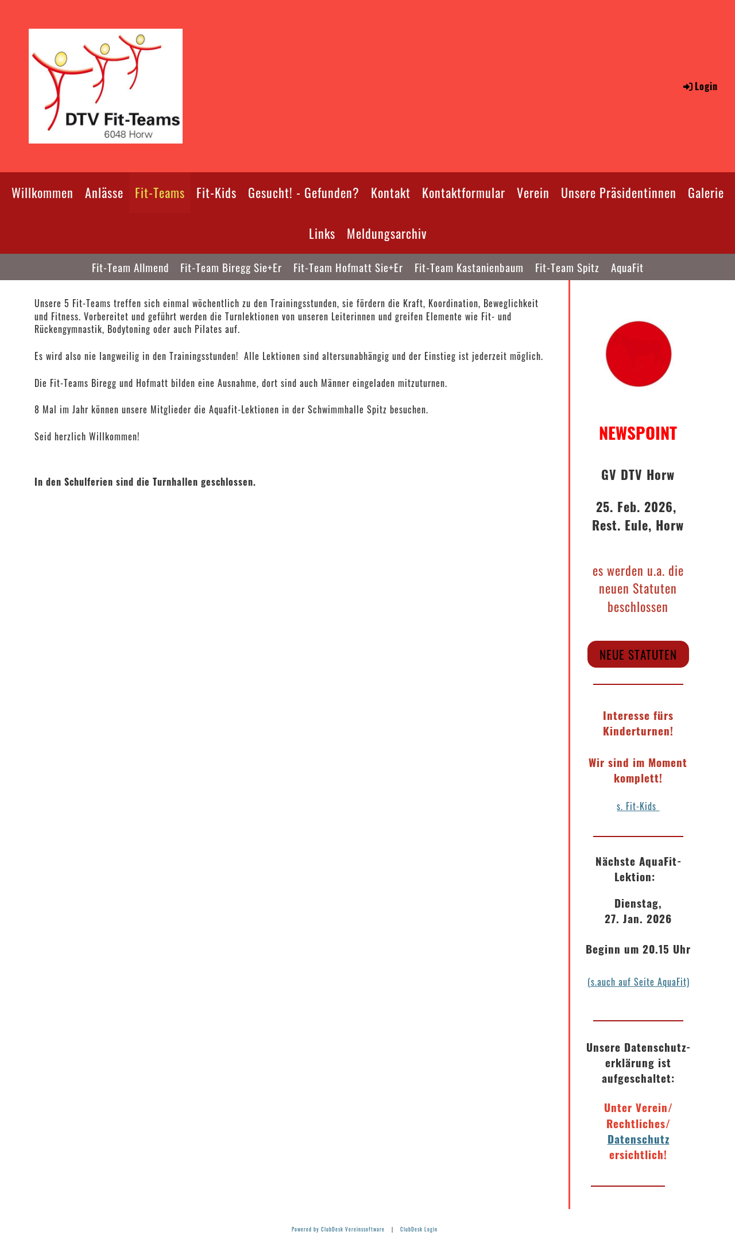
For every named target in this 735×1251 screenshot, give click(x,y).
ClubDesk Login (419, 1229)
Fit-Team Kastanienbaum (469, 267)
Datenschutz (639, 1138)
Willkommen (42, 192)
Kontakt (391, 192)
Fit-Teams (160, 192)
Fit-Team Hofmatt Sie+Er (348, 267)
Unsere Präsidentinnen (618, 192)
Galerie (706, 192)
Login (700, 86)
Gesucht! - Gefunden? (303, 192)
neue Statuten (638, 654)
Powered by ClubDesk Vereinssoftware (338, 1229)
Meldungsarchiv (387, 233)
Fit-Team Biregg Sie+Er (231, 267)
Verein (533, 192)
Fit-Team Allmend (130, 267)
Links (322, 233)
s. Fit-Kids (638, 806)
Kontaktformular (463, 192)
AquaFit (627, 267)
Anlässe (104, 192)
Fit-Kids (216, 192)
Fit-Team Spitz (567, 267)
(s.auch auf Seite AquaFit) (638, 982)
